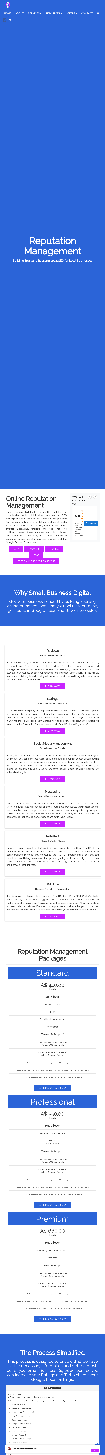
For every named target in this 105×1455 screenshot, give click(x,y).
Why (16, 549)
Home (7, 13)
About (19, 13)
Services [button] (34, 13)
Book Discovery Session (52, 1088)
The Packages (52, 686)
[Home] (8, 5)
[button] (52, 1388)
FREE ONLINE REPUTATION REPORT (36, 561)
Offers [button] (71, 13)
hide (95, 1450)
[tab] (52, 1388)
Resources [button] (54, 13)
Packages (34, 549)
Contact (87, 13)
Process (54, 549)
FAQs (36, 555)
